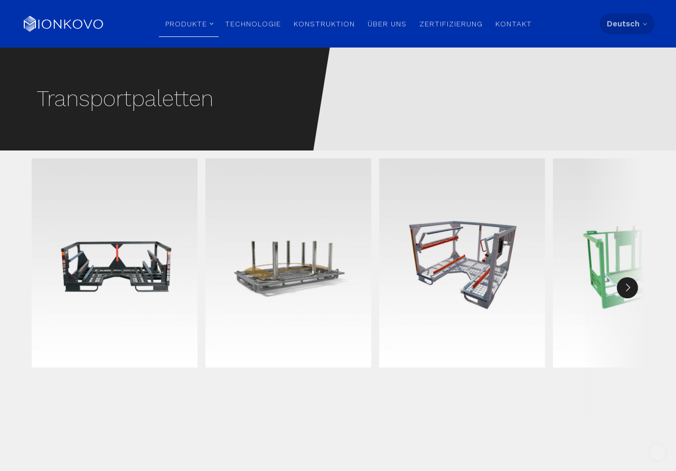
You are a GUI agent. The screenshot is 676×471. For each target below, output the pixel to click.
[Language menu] (627, 24)
